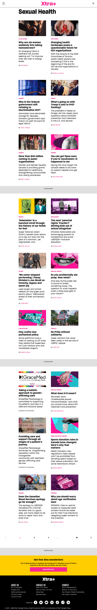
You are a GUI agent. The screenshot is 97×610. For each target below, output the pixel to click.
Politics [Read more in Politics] (54, 493)
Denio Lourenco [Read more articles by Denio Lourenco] (58, 73)
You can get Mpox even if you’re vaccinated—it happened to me (64, 159)
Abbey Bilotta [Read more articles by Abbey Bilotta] (57, 468)
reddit (63, 602)
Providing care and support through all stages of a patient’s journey (30, 440)
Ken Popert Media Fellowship (73, 592)
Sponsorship (41, 594)
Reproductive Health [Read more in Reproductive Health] (59, 436)
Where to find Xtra (69, 590)
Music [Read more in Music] (21, 271)
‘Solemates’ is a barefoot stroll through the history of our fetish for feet (32, 224)
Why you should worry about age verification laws (63, 499)
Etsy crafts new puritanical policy (29, 333)
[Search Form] (93, 3)
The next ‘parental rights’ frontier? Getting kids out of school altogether (61, 224)
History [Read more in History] (54, 328)
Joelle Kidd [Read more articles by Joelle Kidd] (24, 303)
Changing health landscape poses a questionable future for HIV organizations (64, 46)
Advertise (40, 592)
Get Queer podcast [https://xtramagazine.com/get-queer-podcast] (69, 594)
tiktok (57, 602)
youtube (46, 602)
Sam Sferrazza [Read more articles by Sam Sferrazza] (58, 177)
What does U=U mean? (63, 393)
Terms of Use (16, 597)
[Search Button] (93, 3)
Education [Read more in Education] (55, 217)
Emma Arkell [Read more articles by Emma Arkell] (57, 246)
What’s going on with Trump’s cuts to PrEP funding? (63, 105)
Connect (65, 585)
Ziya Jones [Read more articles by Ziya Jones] (24, 522)
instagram (52, 602)
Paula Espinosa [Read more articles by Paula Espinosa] (58, 411)
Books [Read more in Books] (21, 217)
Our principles (16, 587)
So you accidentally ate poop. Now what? (64, 276)
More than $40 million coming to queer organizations (31, 159)
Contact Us (41, 585)
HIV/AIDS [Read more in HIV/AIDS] (54, 39)
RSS (68, 602)
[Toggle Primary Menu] (3, 3)
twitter (41, 602)
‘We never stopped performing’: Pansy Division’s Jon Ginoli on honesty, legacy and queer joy (32, 280)
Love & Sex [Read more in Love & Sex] (23, 39)
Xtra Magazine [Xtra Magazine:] (48, 579)
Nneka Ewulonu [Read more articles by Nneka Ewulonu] (58, 522)
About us (15, 585)
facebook (35, 602)
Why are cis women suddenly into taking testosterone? (30, 45)
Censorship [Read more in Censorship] (23, 328)
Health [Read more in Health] (21, 98)
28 (77, 537)
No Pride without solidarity (60, 333)
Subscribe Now (48, 569)
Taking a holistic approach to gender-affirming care (30, 393)
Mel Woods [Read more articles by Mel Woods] (24, 65)
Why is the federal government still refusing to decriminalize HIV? (29, 106)
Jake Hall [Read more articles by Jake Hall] (56, 347)
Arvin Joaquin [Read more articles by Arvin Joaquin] (25, 128)
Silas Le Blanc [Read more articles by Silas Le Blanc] (25, 179)
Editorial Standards (18, 592)
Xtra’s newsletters (69, 587)
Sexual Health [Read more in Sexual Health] (56, 271)
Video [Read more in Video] (53, 98)
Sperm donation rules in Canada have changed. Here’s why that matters (64, 443)
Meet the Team (42, 587)
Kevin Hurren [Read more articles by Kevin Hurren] (25, 246)
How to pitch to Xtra (44, 590)
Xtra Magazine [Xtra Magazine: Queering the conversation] (48, 3)
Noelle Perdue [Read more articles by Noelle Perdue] (25, 352)
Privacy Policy (16, 594)
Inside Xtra (15, 590)
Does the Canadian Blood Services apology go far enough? (32, 499)
